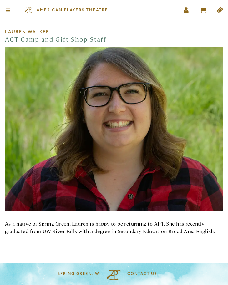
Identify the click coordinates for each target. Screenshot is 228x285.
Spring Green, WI (79, 274)
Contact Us (142, 274)
